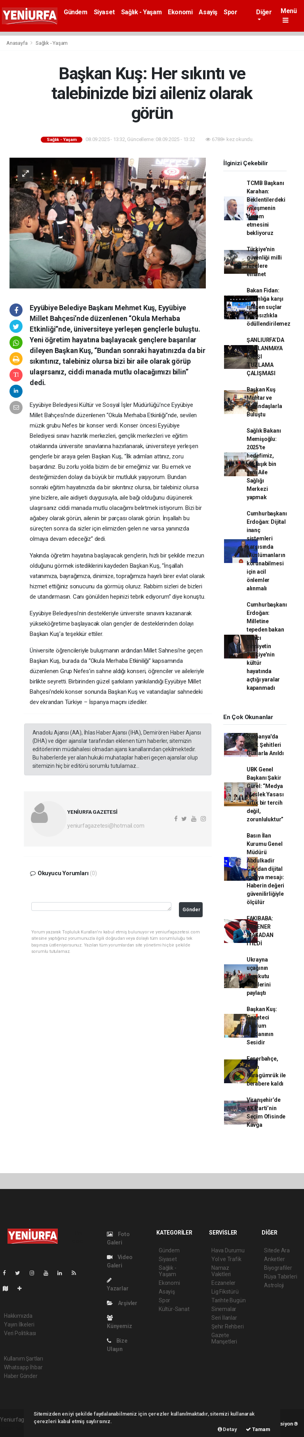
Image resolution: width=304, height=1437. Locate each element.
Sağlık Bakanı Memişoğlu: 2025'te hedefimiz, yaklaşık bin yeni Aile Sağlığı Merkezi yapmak (264, 463)
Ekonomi (180, 12)
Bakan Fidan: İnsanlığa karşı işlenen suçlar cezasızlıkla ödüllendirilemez (269, 307)
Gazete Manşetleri (224, 1338)
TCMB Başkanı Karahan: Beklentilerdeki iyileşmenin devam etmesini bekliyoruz (266, 208)
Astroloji (274, 1285)
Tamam (258, 1429)
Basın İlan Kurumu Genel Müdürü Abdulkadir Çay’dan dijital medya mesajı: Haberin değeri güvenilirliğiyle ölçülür (265, 868)
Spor (230, 12)
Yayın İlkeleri (19, 1324)
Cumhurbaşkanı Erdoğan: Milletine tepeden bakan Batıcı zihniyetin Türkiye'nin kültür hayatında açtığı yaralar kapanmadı (267, 646)
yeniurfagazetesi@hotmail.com (105, 826)
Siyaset (104, 12)
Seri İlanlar (224, 1318)
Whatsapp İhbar (23, 1367)
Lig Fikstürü (225, 1291)
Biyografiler (278, 1268)
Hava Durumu (228, 1250)
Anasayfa (17, 43)
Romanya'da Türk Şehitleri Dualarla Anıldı (265, 744)
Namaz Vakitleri (221, 1271)
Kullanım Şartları (23, 1358)
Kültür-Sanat (174, 1309)
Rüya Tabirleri (280, 1276)
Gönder (191, 909)
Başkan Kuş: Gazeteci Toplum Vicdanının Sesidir (262, 1026)
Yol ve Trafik (226, 1259)
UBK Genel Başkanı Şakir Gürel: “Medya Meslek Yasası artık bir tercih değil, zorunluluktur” (265, 794)
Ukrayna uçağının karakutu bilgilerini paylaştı (259, 976)
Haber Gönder (21, 1376)
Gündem (75, 12)
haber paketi (15, 1428)
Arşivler (122, 1303)
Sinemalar (223, 1309)
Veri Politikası (20, 1333)
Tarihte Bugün (228, 1300)
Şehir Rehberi (227, 1326)
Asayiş (208, 12)
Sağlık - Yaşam (141, 12)
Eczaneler (223, 1283)
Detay (227, 1429)
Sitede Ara (277, 1250)
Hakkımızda (18, 1316)
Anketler (274, 1259)
